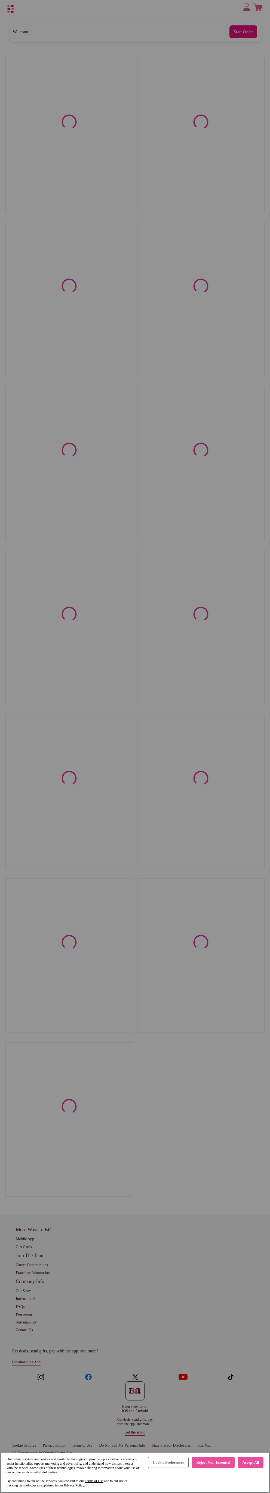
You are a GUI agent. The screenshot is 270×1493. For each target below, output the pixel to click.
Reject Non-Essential (213, 1463)
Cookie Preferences (168, 1463)
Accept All (250, 1463)
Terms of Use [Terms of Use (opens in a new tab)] (94, 1481)
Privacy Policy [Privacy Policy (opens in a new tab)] (74, 1485)
